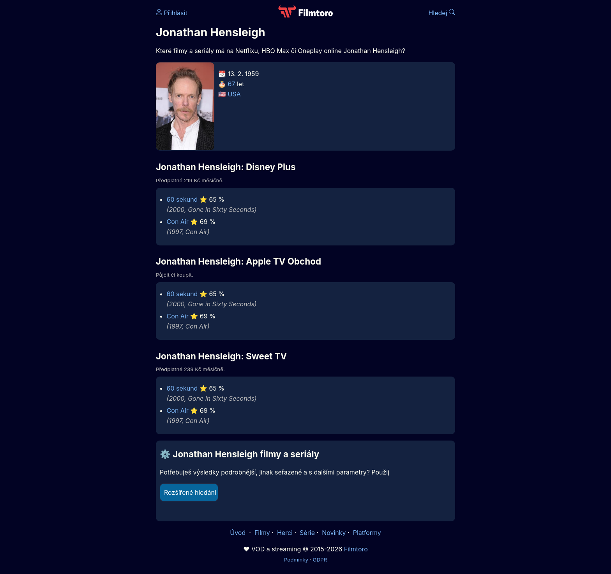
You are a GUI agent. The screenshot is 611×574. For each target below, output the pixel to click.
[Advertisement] (99, 120)
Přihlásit (171, 13)
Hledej (441, 13)
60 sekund (182, 199)
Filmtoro (356, 549)
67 (231, 84)
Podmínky (296, 559)
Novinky (334, 533)
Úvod (238, 533)
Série (307, 533)
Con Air (178, 222)
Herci (285, 533)
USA (234, 94)
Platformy (367, 533)
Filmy (262, 533)
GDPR (320, 559)
